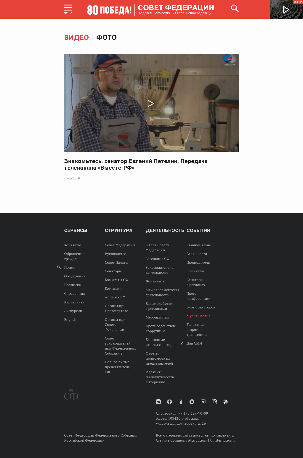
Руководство (115, 253)
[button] (68, 9)
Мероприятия (157, 317)
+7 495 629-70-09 (193, 413)
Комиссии (113, 288)
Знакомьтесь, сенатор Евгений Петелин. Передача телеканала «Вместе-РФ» (136, 164)
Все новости (197, 253)
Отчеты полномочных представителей (159, 358)
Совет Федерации (120, 245)
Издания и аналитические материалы (160, 377)
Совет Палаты (116, 262)
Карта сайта (74, 302)
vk (158, 401)
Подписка (72, 284)
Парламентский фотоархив (225, 402)
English (70, 319)
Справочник (74, 293)
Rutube (214, 401)
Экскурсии (73, 310)
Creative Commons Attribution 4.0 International (195, 440)
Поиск (69, 267)
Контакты (72, 245)
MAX (192, 401)
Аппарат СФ (115, 297)
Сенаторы (113, 271)
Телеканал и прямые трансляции (197, 329)
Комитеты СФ (116, 279)
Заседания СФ (157, 258)
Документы (156, 281)
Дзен (169, 401)
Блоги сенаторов (201, 307)
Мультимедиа (198, 315)
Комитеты (195, 271)
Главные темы (199, 245)
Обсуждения (74, 276)
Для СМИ (194, 343)
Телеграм (203, 401)
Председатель (198, 262)
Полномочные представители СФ (117, 367)
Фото (106, 37)
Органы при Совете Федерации (115, 324)
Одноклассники (181, 402)
